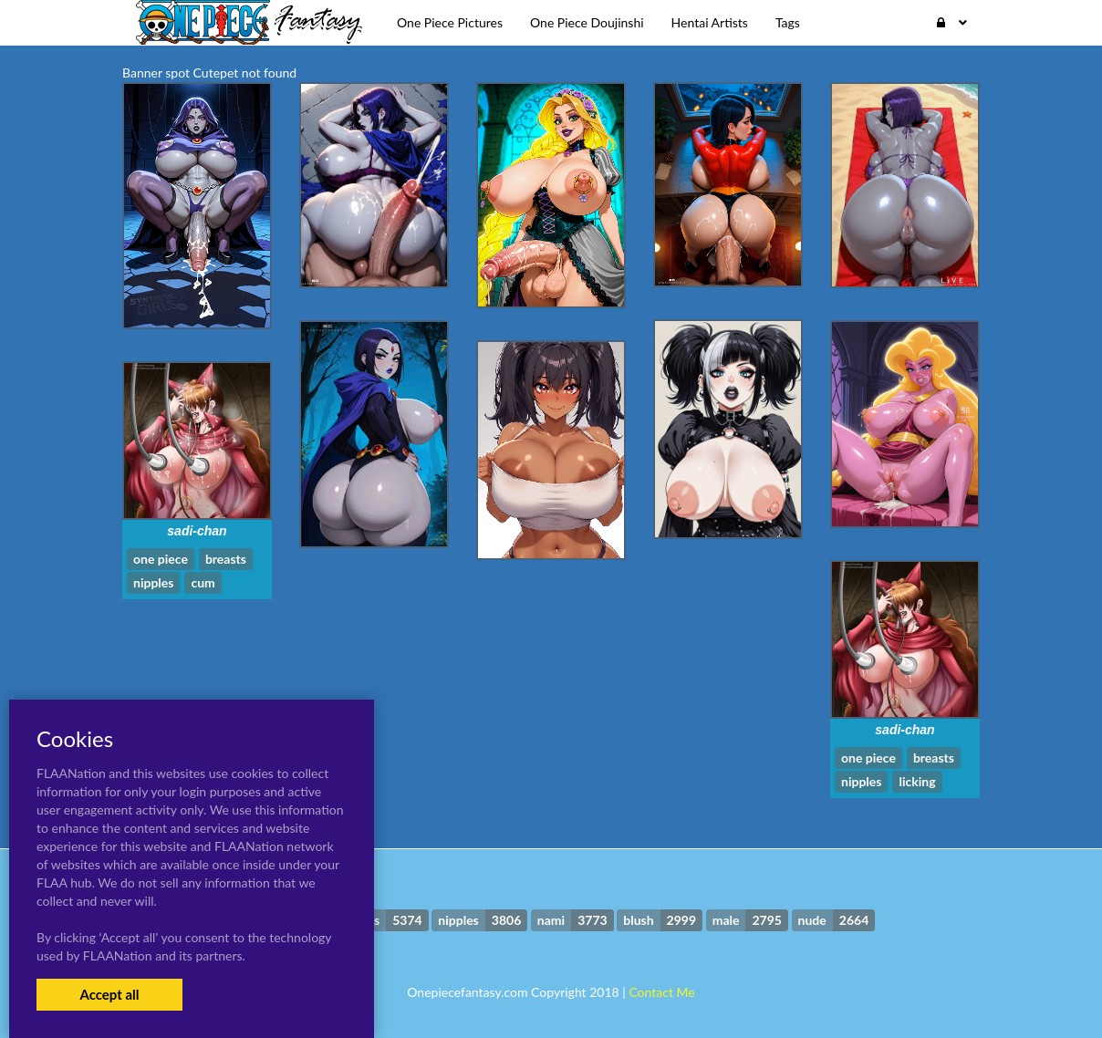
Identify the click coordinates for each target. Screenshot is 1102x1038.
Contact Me (661, 992)
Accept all (109, 994)
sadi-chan (196, 531)
